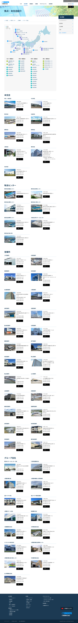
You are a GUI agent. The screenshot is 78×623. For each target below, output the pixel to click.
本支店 (7, 20)
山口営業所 (22, 65)
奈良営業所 (34, 87)
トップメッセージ (62, 20)
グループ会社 (25, 20)
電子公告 (27, 607)
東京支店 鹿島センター (49, 61)
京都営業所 (34, 77)
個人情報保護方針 (22, 621)
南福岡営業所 (10, 67)
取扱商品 (10, 614)
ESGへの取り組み (47, 601)
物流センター (13, 20)
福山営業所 (22, 63)
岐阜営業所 (34, 69)
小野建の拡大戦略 (12, 611)
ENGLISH (72, 1)
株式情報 (27, 602)
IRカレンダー (28, 606)
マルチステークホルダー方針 (48, 599)
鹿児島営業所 (10, 75)
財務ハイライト (29, 601)
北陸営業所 (34, 67)
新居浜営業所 (22, 71)
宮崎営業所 (10, 73)
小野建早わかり (46, 605)
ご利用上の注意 (14, 621)
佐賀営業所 (10, 69)
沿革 (60, 29)
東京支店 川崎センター (49, 67)
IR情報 (36, 3)
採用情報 (50, 3)
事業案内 (31, 3)
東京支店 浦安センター (49, 65)
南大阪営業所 (34, 79)
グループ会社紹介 (12, 606)
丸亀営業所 (22, 67)
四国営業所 (22, 69)
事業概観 (10, 613)
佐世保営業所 (10, 71)
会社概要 (61, 26)
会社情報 (25, 3)
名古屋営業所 (34, 71)
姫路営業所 (34, 83)
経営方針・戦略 (29, 599)
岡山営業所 (22, 61)
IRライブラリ (28, 604)
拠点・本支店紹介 (62, 32)
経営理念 (61, 23)
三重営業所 (34, 73)
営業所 (19, 20)
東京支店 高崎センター (49, 63)
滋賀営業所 (34, 75)
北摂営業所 (34, 81)
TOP (21, 3)
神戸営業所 (34, 85)
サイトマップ (6, 621)
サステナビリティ (43, 3)
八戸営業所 (47, 69)
